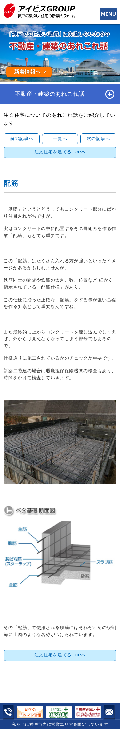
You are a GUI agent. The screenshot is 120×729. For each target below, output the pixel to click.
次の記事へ (98, 138)
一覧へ (60, 138)
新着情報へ (27, 71)
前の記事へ (21, 138)
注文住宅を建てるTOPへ (60, 152)
